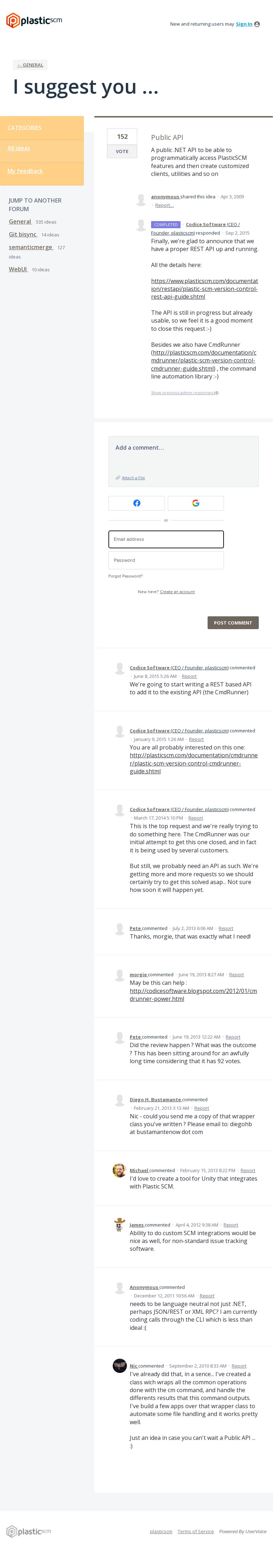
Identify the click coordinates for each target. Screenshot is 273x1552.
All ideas (18, 148)
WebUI (18, 269)
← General (30, 65)
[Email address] (166, 540)
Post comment (233, 623)
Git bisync (23, 234)
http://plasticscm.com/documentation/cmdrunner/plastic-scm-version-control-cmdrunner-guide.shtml (203, 360)
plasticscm (161, 1531)
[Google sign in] (196, 503)
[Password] (166, 560)
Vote (122, 151)
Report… (164, 205)
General (20, 221)
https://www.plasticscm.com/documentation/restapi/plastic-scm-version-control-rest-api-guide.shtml (204, 289)
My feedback (25, 171)
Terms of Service (196, 1531)
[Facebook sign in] (136, 503)
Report (189, 676)
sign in (244, 24)
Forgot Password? (125, 576)
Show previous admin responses (184, 392)
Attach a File (133, 477)
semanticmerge (31, 247)
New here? (166, 592)
